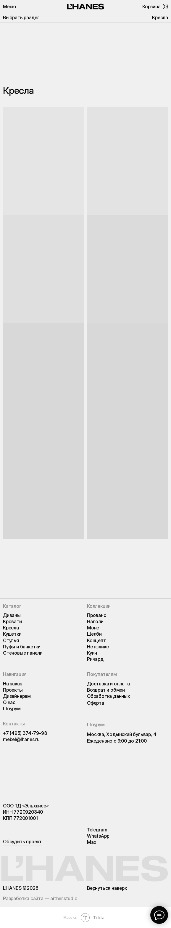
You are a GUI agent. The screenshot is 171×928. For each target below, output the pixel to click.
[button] (9, 6)
